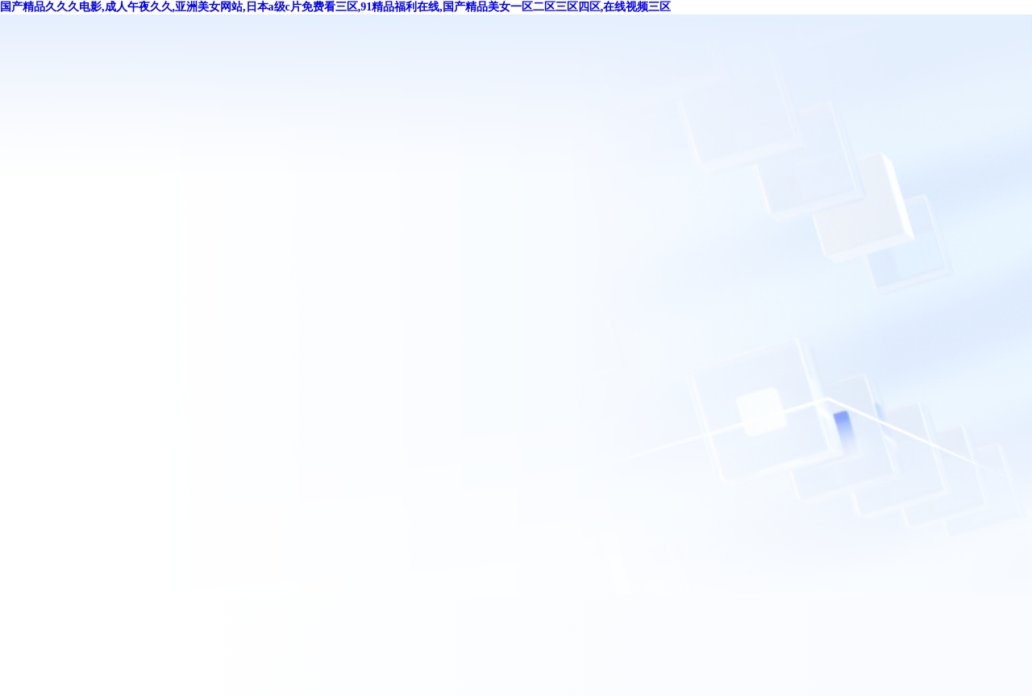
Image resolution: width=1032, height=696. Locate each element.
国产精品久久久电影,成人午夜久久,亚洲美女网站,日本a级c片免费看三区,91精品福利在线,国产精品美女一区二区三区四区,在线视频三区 (335, 7)
